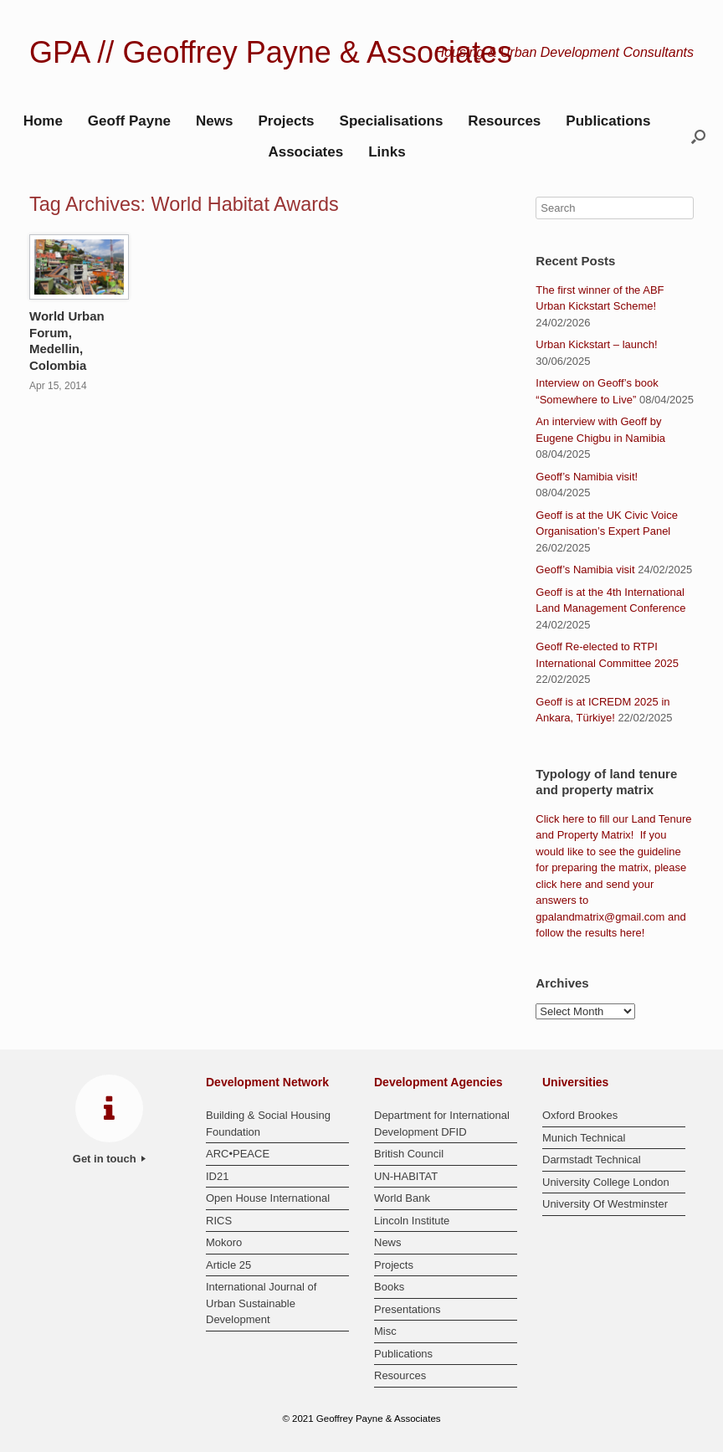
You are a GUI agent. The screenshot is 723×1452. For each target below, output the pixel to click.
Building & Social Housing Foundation (268, 1123)
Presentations (407, 1309)
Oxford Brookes (580, 1115)
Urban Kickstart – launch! (596, 344)
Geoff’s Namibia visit (585, 569)
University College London (605, 1182)
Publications (608, 121)
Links (386, 152)
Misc (385, 1331)
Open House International (268, 1198)
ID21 (217, 1176)
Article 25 (228, 1265)
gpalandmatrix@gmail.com (600, 917)
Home (43, 121)
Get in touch (109, 1158)
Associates (305, 152)
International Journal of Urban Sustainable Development (261, 1303)
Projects (286, 121)
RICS (219, 1220)
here (573, 819)
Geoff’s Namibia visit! (587, 476)
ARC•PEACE (237, 1153)
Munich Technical (583, 1137)
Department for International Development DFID (442, 1123)
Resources (504, 121)
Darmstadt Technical (591, 1159)
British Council (409, 1153)
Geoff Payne (129, 121)
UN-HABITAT (406, 1176)
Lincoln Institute (411, 1220)
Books (389, 1286)
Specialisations (392, 121)
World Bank (402, 1198)
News (214, 121)
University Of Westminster (605, 1204)
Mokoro (224, 1242)
